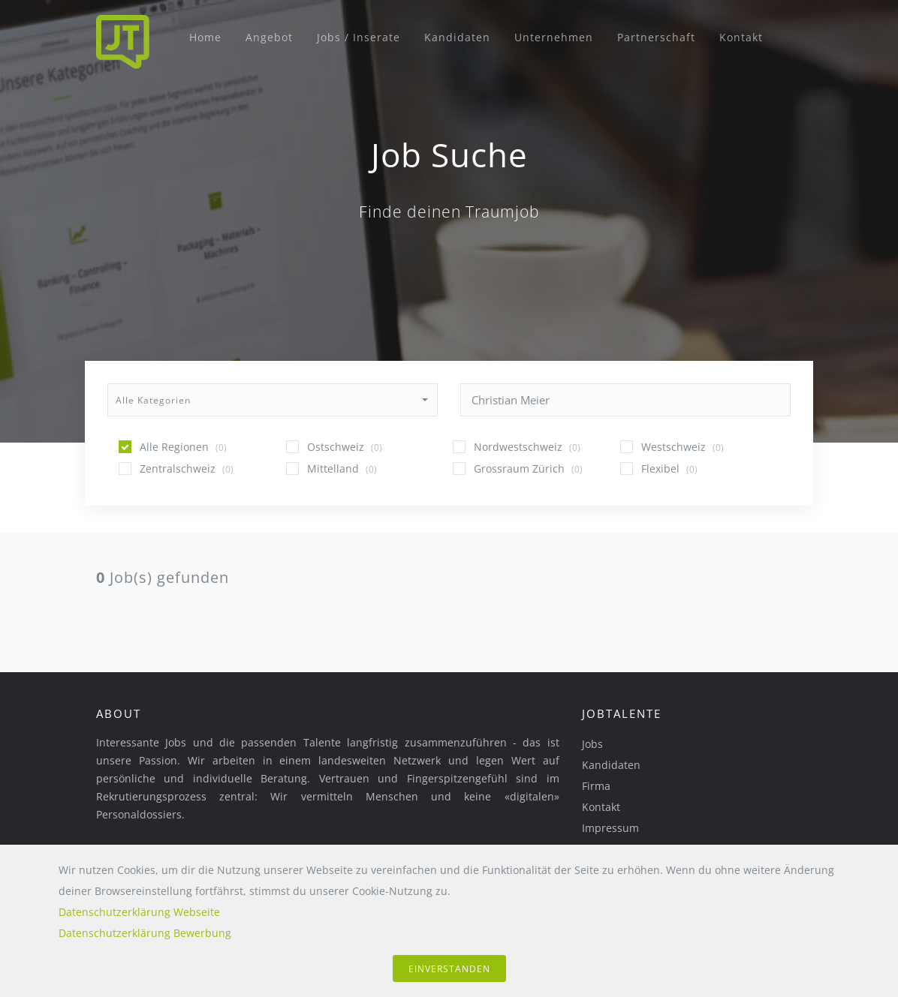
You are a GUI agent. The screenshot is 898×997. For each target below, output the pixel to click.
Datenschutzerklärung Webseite (139, 912)
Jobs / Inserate (358, 37)
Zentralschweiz (187, 468)
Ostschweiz (344, 447)
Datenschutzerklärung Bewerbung (145, 933)
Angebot (269, 37)
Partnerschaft (656, 37)
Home (205, 37)
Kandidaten (457, 37)
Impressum (610, 828)
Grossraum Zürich (528, 468)
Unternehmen (553, 37)
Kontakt (741, 37)
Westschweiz (682, 447)
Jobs (592, 744)
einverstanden (449, 968)
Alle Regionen (183, 447)
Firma (596, 786)
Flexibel (669, 468)
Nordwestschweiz (527, 447)
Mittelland (342, 468)
